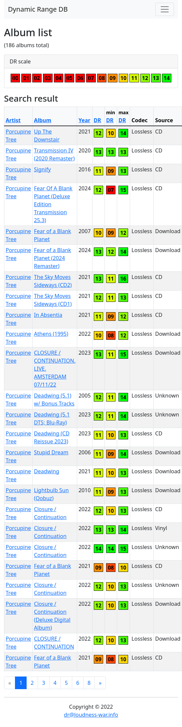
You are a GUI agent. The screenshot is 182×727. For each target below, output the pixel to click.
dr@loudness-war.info (91, 714)
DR (97, 120)
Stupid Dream (51, 452)
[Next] (100, 683)
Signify (42, 169)
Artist (13, 120)
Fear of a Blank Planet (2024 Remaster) (52, 258)
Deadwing (46, 471)
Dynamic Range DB (38, 9)
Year (85, 120)
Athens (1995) (51, 333)
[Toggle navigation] (164, 9)
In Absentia (48, 314)
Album (42, 120)
